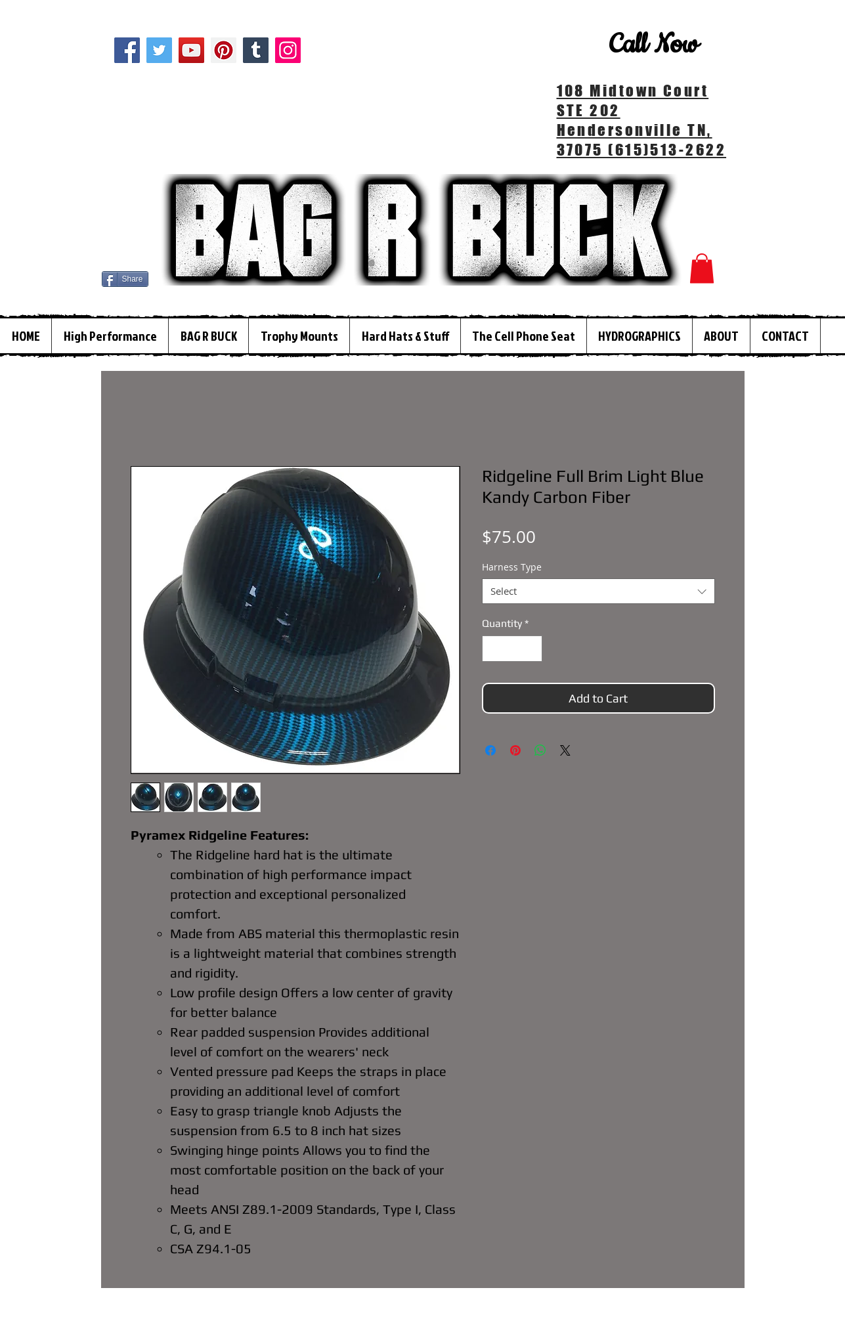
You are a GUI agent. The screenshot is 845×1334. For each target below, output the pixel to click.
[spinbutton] (512, 648)
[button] (701, 268)
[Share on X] (565, 750)
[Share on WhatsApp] (540, 750)
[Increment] (531, 648)
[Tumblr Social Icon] (256, 50)
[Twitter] (159, 50)
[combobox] (598, 591)
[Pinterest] (223, 50)
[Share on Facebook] (490, 750)
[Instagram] (288, 50)
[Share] (125, 279)
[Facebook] (127, 50)
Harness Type (512, 567)
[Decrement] (493, 648)
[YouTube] (191, 50)
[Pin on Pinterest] (515, 750)
